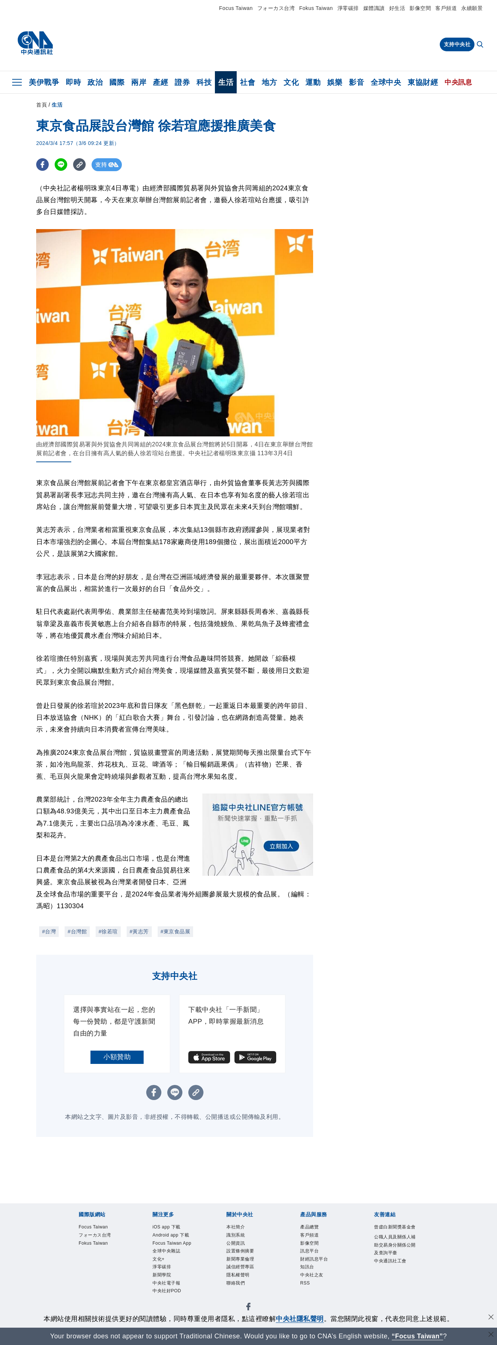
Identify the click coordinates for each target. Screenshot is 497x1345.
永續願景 (472, 8)
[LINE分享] (61, 164)
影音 (356, 82)
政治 (95, 82)
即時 (73, 82)
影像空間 (420, 8)
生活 (225, 82)
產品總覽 (309, 1227)
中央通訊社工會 (390, 1260)
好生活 (397, 8)
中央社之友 (311, 1274)
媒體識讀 (374, 8)
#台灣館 (77, 931)
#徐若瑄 (108, 931)
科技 (204, 82)
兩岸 (138, 82)
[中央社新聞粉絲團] (248, 1308)
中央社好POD (166, 1290)
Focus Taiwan (236, 8)
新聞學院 (161, 1274)
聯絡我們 (235, 1283)
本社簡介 (235, 1227)
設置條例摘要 (240, 1251)
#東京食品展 (176, 931)
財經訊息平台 (314, 1259)
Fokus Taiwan (316, 8)
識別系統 (235, 1235)
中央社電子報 (166, 1283)
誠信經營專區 (240, 1267)
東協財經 (423, 82)
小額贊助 (117, 1057)
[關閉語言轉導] (490, 1335)
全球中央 (386, 82)
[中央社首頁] (35, 43)
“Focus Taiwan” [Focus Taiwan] (417, 1336)
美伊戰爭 (44, 82)
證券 (182, 82)
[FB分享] (42, 164)
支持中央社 (457, 44)
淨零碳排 (348, 8)
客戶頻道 (446, 8)
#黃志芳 (139, 931)
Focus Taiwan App (171, 1243)
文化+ (158, 1259)
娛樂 (334, 82)
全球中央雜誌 (166, 1251)
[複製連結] (80, 164)
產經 (160, 82)
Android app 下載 (170, 1235)
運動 (313, 82)
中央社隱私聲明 (300, 1318)
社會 (247, 82)
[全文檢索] (481, 45)
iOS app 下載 (166, 1227)
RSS (305, 1283)
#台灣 (49, 931)
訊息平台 (309, 1251)
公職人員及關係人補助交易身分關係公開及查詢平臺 (395, 1244)
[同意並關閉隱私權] (490, 1318)
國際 (116, 82)
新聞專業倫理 (240, 1259)
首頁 (41, 105)
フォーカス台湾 (276, 8)
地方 (269, 82)
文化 (291, 82)
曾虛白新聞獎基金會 (395, 1227)
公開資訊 (235, 1243)
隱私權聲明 (238, 1274)
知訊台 (307, 1267)
